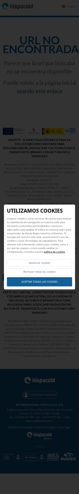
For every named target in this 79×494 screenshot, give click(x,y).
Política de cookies (54, 251)
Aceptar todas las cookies (39, 282)
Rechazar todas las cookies (39, 272)
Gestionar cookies (39, 263)
